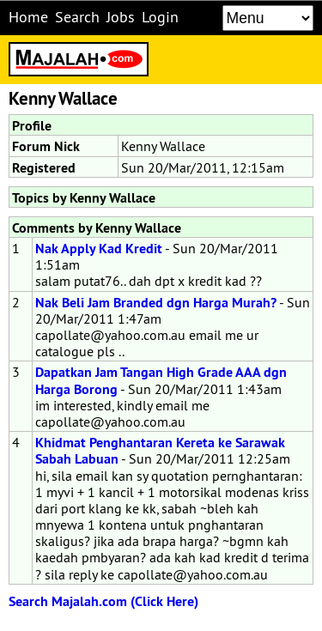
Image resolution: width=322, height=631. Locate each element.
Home (28, 17)
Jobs (120, 17)
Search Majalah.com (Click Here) (103, 601)
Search (77, 17)
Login (160, 17)
